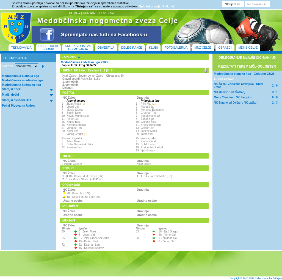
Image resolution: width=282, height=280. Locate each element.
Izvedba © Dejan (272, 278)
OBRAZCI (225, 47)
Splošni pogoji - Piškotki (156, 6)
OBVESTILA (106, 47)
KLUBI (153, 47)
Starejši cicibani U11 (16, 100)
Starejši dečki (11, 89)
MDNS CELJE (248, 47)
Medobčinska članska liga (20, 75)
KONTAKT (90, 13)
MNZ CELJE (203, 47)
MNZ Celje (255, 278)
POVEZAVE (107, 13)
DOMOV (75, 13)
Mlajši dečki (10, 94)
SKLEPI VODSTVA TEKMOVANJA (77, 47)
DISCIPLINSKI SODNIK (48, 47)
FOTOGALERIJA (176, 47)
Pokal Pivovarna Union (18, 105)
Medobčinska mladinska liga (22, 80)
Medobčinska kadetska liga (21, 84)
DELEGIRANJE (131, 47)
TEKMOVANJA (21, 47)
